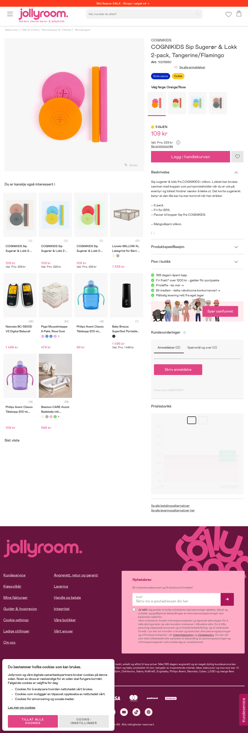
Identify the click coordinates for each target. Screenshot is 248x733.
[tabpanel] (73, 104)
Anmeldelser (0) (169, 347)
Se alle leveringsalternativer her (173, 510)
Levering (61, 586)
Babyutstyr (12, 30)
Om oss (9, 642)
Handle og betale (67, 597)
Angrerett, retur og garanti (76, 575)
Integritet (62, 608)
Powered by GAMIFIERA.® (169, 390)
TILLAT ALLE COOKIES (35, 717)
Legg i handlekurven (190, 157)
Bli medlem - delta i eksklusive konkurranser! (186, 290)
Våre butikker (65, 620)
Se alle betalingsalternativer (170, 506)
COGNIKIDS (161, 40)
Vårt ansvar (63, 631)
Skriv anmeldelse (178, 369)
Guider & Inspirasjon (20, 608)
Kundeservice (14, 575)
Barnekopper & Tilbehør (56, 30)
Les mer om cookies (24, 704)
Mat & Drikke (30, 30)
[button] (10, 16)
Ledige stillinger (16, 631)
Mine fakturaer (15, 597)
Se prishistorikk (162, 146)
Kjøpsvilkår (12, 586)
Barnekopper (82, 30)
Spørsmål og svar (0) (202, 347)
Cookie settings (16, 620)
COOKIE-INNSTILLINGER (86, 717)
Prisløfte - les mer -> (170, 285)
